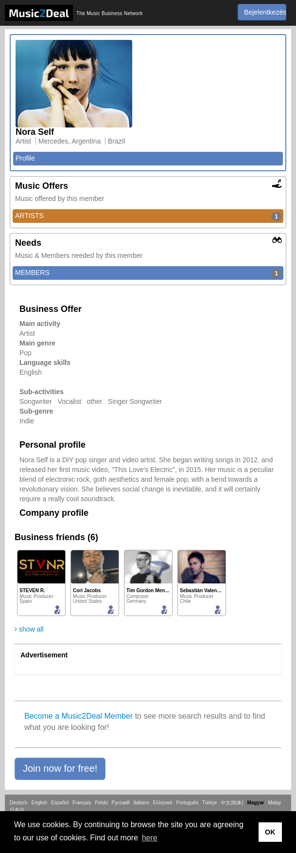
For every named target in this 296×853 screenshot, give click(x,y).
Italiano (141, 802)
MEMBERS (148, 273)
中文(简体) (232, 802)
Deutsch (19, 802)
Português (187, 802)
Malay (274, 802)
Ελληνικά (163, 802)
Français (81, 802)
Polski (101, 802)
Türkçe (209, 802)
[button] (60, 769)
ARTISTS (148, 216)
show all (29, 629)
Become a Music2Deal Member (78, 716)
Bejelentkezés (265, 12)
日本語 (17, 810)
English (39, 802)
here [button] (149, 838)
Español (60, 802)
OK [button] (270, 832)
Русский (121, 802)
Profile (25, 158)
